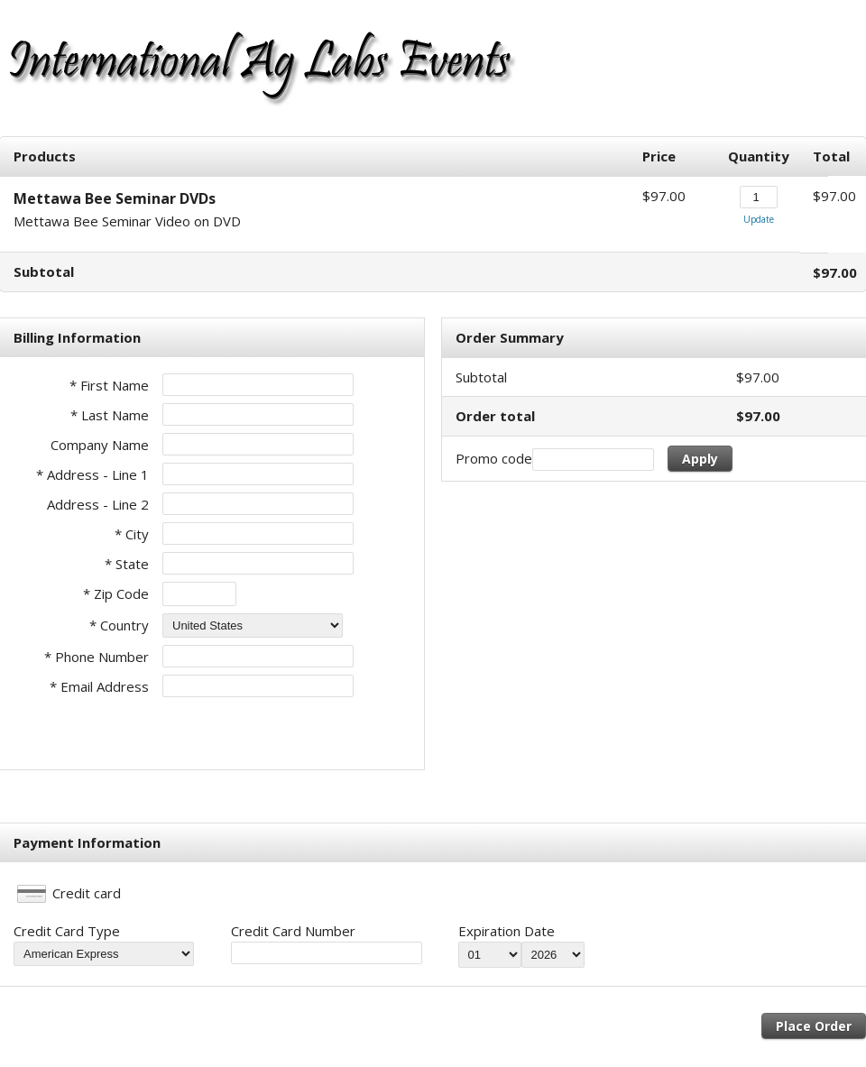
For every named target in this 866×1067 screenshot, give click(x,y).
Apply (700, 458)
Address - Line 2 (98, 504)
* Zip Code (116, 593)
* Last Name (109, 415)
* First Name (109, 385)
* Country (119, 625)
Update (758, 219)
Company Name (100, 445)
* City (132, 534)
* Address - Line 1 (92, 474)
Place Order (814, 1026)
